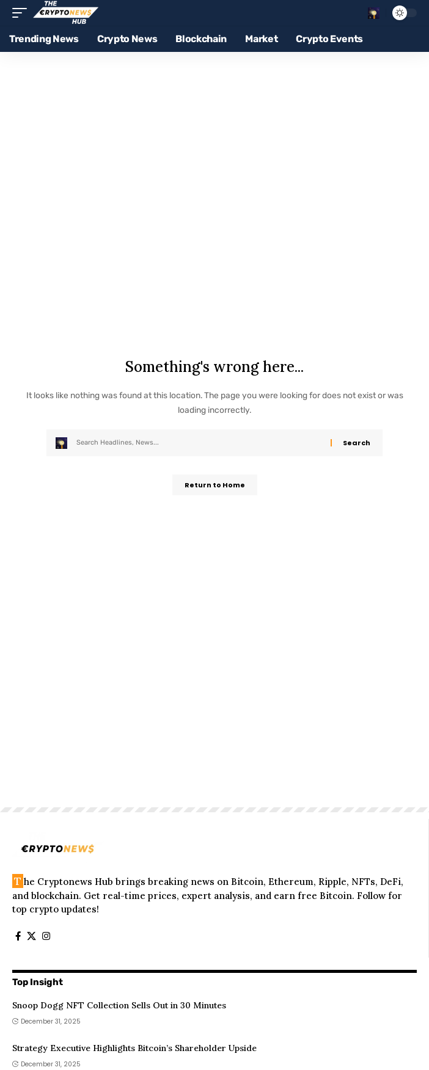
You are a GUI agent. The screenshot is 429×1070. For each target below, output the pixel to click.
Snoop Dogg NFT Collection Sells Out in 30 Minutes (119, 1005)
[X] (31, 936)
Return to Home (215, 485)
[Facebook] (18, 936)
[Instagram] (46, 936)
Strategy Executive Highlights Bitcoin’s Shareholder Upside (134, 1048)
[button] (22, 13)
